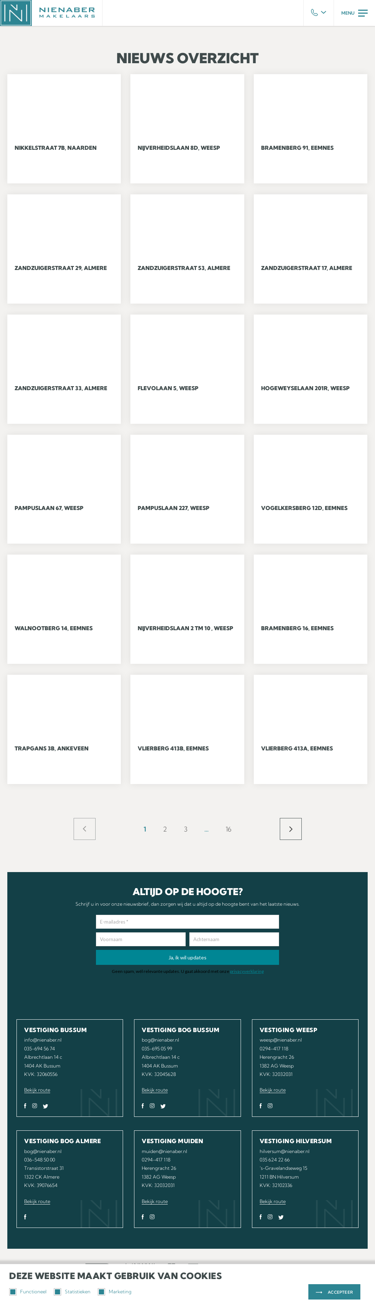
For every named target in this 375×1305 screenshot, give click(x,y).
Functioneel (28, 1292)
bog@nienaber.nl (160, 1040)
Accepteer (340, 1292)
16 (228, 829)
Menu (354, 13)
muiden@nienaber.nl (164, 1151)
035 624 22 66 (275, 1160)
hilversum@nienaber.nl (284, 1151)
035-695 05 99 (157, 1048)
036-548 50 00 (39, 1160)
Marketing (114, 1292)
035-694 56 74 (39, 1048)
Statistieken (72, 1292)
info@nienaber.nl (43, 1040)
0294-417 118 (274, 1048)
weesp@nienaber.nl (281, 1040)
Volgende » (291, 829)
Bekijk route (37, 1090)
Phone (318, 13)
